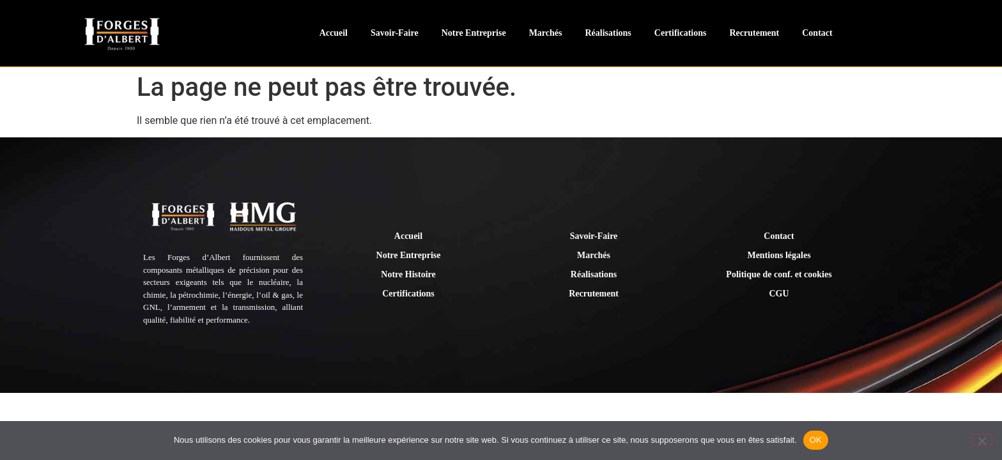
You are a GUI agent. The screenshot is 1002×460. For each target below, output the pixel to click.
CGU (779, 293)
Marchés (545, 33)
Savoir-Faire (395, 33)
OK (816, 440)
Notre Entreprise (474, 33)
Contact (817, 33)
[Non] (981, 439)
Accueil (334, 33)
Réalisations (608, 33)
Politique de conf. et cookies (778, 274)
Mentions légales (778, 255)
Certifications (680, 33)
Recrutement (754, 33)
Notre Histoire (408, 274)
